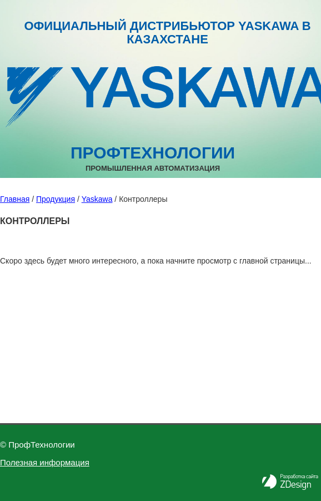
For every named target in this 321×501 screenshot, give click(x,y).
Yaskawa (97, 199)
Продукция (55, 199)
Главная (14, 199)
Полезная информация (44, 462)
